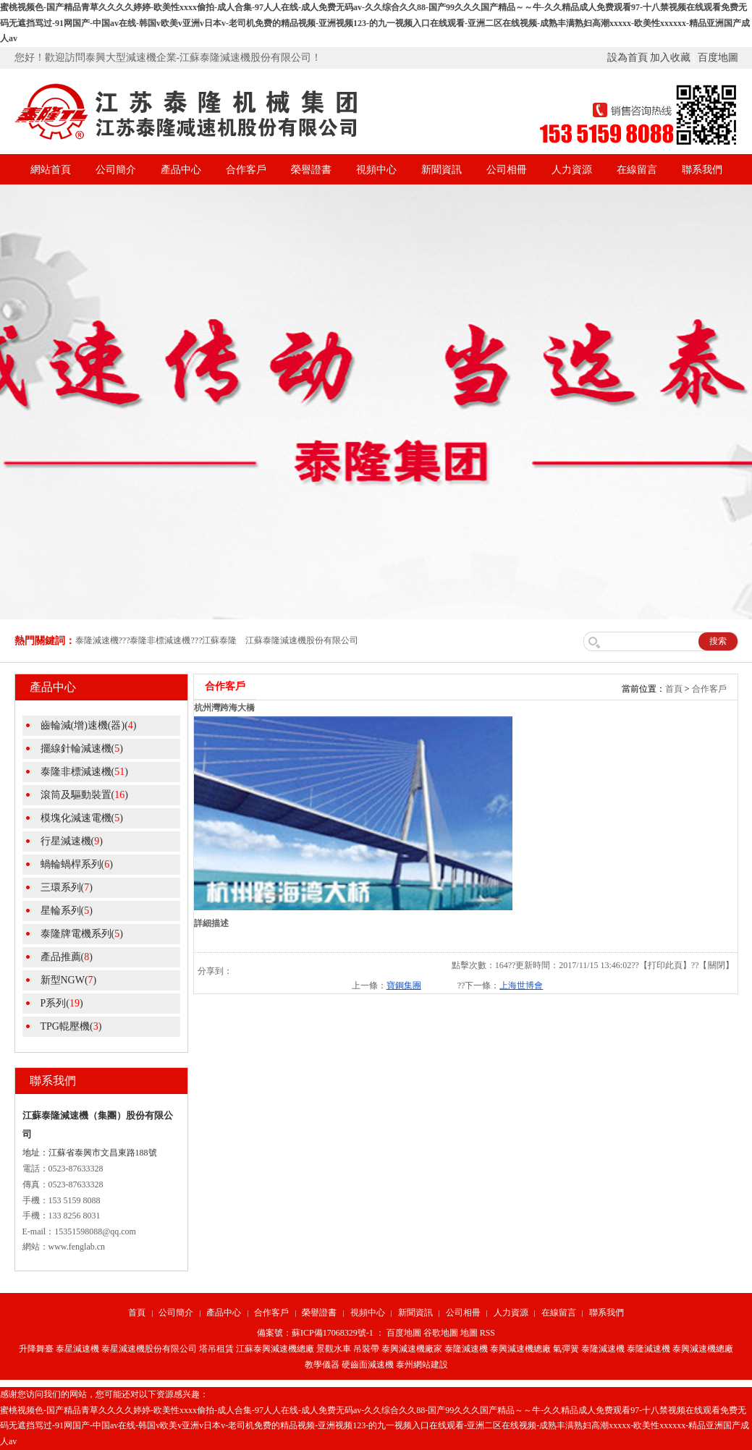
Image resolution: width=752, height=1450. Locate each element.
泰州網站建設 (422, 1365)
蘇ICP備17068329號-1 (332, 1333)
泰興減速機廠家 (411, 1349)
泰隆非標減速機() (84, 771)
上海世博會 (521, 985)
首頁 (674, 689)
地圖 (469, 1333)
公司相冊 (506, 169)
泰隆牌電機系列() (82, 933)
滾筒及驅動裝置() (84, 794)
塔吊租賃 (216, 1349)
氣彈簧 (566, 1349)
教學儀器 (322, 1365)
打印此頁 (665, 965)
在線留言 (637, 169)
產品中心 (181, 169)
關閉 (716, 965)
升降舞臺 (36, 1349)
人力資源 (572, 169)
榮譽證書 (311, 169)
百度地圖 (718, 57)
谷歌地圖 (440, 1333)
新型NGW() (69, 980)
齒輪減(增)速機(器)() (89, 725)
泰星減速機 (77, 1349)
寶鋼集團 (403, 985)
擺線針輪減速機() (82, 748)
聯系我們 (702, 169)
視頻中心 (376, 169)
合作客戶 (246, 169)
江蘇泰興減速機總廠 (275, 1349)
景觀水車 (333, 1349)
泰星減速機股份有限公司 (149, 1349)
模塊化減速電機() (82, 818)
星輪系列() (67, 910)
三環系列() (67, 887)
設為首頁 (627, 57)
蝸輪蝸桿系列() (77, 864)
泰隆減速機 (466, 1349)
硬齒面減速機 (368, 1365)
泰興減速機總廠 (520, 1349)
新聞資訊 (441, 169)
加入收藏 (670, 57)
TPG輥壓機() (71, 1026)
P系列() (62, 1003)
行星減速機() (72, 841)
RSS (487, 1333)
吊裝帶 (366, 1349)
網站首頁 (50, 169)
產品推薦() (67, 956)
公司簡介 (116, 169)
